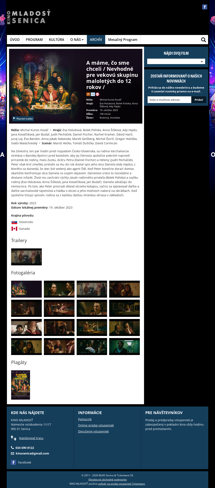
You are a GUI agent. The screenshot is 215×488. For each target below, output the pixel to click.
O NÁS (77, 39)
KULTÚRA (56, 39)
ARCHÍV (96, 39)
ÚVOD (15, 39)
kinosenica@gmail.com (32, 453)
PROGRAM (34, 39)
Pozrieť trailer (23, 118)
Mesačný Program (122, 39)
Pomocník (85, 419)
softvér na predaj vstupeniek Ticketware (121, 483)
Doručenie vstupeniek (93, 431)
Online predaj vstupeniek (96, 425)
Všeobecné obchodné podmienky (107, 479)
